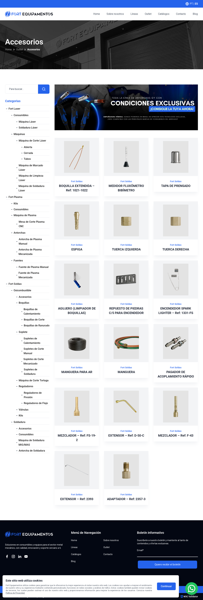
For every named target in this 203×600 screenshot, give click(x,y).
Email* (140, 550)
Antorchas (19, 232)
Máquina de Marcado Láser (31, 167)
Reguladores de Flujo (36, 403)
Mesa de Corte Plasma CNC (32, 224)
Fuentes (18, 260)
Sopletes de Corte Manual (34, 351)
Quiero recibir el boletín (167, 564)
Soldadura (19, 422)
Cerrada (28, 153)
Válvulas (23, 409)
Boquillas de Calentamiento (32, 311)
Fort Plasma (15, 197)
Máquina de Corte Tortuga (34, 380)
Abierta (28, 147)
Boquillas (24, 302)
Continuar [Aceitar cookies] (166, 586)
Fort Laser (14, 108)
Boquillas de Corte (34, 319)
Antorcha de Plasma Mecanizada (30, 252)
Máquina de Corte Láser (32, 140)
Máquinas (19, 134)
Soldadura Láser (28, 127)
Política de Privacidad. (15, 593)
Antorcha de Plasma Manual (30, 241)
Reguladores (26, 386)
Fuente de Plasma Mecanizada (29, 275)
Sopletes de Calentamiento (32, 340)
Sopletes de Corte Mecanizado (33, 361)
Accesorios (25, 296)
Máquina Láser (27, 121)
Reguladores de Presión (33, 395)
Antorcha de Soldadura (32, 450)
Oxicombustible (22, 290)
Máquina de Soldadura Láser (31, 188)
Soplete (23, 332)
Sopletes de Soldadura (30, 371)
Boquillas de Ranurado (36, 325)
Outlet (19, 49)
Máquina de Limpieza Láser (31, 178)
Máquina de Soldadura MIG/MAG (31, 442)
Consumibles (21, 115)
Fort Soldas (15, 283)
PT (191, 3)
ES (196, 3)
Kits (16, 203)
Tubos (27, 158)
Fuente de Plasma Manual (34, 267)
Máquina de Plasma (25, 215)
